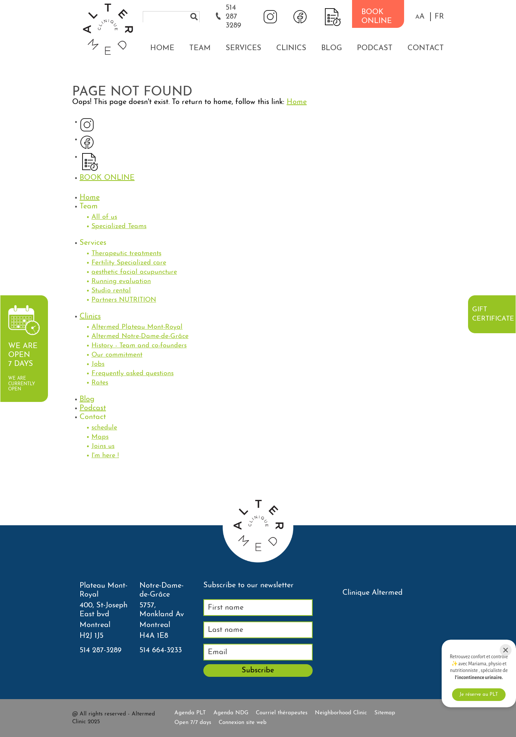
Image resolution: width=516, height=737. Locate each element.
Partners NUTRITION (123, 299)
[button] (420, 16)
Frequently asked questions (132, 373)
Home (162, 48)
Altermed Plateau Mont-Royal (137, 327)
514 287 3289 (233, 16)
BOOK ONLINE (376, 16)
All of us (104, 217)
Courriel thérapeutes (281, 713)
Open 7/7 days (192, 722)
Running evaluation (121, 281)
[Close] (506, 650)
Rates (99, 382)
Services (243, 48)
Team (200, 48)
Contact (425, 48)
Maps (100, 437)
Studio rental (111, 290)
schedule (104, 427)
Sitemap (384, 713)
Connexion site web (243, 722)
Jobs (97, 364)
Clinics (291, 48)
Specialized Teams (118, 226)
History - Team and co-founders (139, 345)
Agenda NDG (230, 713)
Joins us (103, 446)
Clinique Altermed (372, 593)
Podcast (375, 48)
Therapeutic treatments (126, 253)
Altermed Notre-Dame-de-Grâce (139, 336)
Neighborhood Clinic (341, 713)
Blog (331, 48)
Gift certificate (493, 314)
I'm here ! (105, 455)
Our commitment (116, 354)
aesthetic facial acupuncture (134, 272)
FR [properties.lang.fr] (439, 16)
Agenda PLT (190, 713)
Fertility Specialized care (128, 262)
